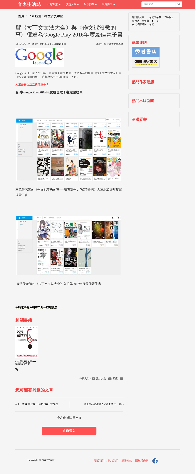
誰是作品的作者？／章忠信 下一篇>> (104, 404)
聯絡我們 (113, 460)
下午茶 (155, 21)
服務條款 (126, 460)
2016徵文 (168, 17)
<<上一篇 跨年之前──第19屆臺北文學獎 (36, 404)
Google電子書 (59, 44)
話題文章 (72, 4)
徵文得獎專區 (53, 16)
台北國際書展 (139, 24)
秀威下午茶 (155, 17)
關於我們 (99, 460)
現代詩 (135, 21)
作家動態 (54, 4)
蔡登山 (145, 21)
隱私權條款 (141, 460)
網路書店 (108, 4)
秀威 (151, 24)
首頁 (21, 16)
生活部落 (90, 4)
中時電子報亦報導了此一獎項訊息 (36, 307)
